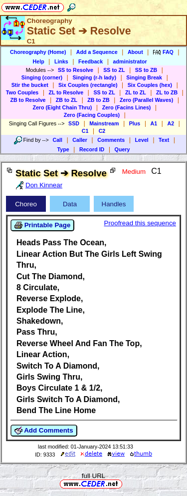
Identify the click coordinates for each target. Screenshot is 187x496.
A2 (170, 123)
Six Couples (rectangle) (87, 85)
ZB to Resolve (27, 100)
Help (38, 61)
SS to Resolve (75, 70)
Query (122, 149)
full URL (93, 476)
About (135, 52)
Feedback (90, 61)
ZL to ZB (167, 92)
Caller (79, 140)
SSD (73, 123)
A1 (154, 123)
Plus (135, 123)
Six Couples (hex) (150, 85)
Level (142, 140)
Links (61, 61)
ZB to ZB (98, 100)
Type (63, 149)
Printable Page (42, 225)
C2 (102, 131)
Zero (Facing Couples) (92, 115)
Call (57, 140)
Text (164, 140)
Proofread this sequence (140, 223)
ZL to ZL (135, 92)
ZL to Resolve (66, 92)
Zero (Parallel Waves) (146, 100)
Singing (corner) (41, 77)
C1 (85, 131)
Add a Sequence (97, 52)
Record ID (91, 149)
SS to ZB (146, 70)
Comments (111, 140)
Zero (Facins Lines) (126, 107)
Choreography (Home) (38, 52)
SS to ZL (114, 70)
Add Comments (43, 431)
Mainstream (104, 123)
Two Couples (22, 92)
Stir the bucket (29, 85)
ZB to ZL (66, 100)
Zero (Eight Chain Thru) (62, 107)
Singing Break (144, 77)
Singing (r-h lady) (94, 77)
